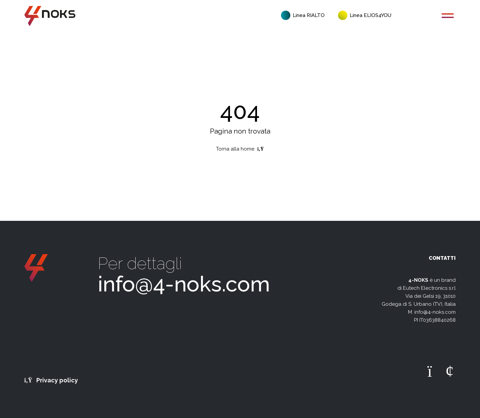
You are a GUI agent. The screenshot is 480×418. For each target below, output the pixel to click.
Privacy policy (51, 380)
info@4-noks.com (184, 283)
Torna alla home (240, 149)
